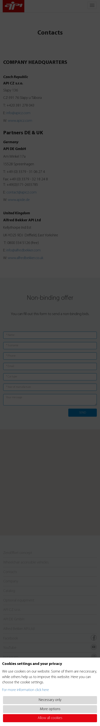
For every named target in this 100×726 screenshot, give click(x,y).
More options (50, 709)
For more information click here (25, 690)
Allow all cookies (50, 718)
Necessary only (50, 700)
